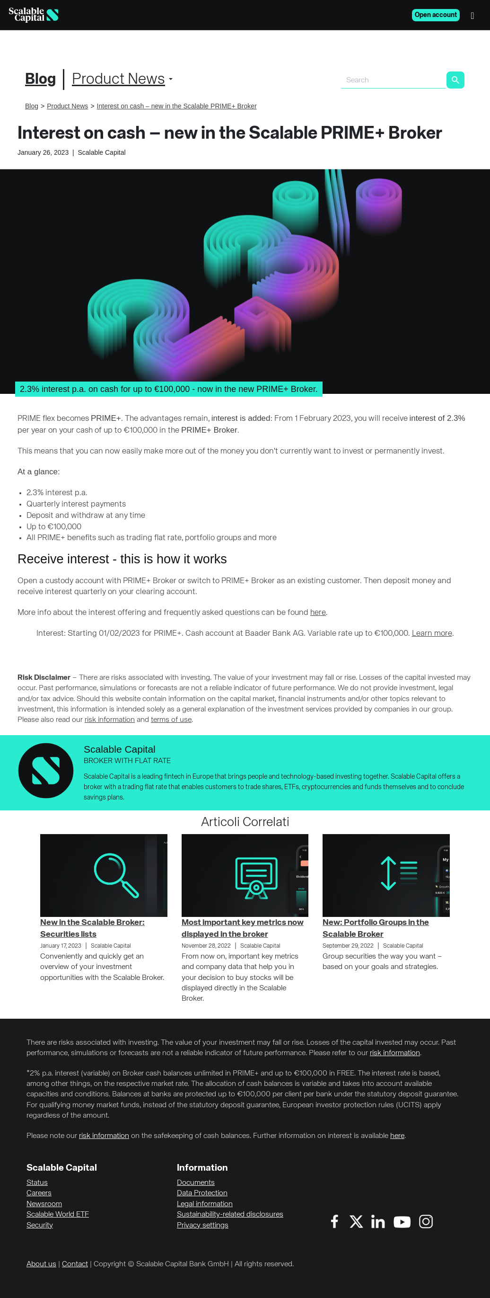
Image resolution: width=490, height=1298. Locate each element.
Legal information (205, 1204)
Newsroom (44, 1204)
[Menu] (475, 15)
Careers (39, 1193)
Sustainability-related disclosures (230, 1214)
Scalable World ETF (57, 1214)
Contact (75, 1264)
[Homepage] (33, 15)
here (318, 613)
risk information (110, 720)
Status (37, 1183)
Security (39, 1225)
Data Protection (202, 1193)
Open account (436, 15)
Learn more (432, 634)
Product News (118, 79)
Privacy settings (202, 1225)
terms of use (171, 720)
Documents (196, 1183)
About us (41, 1264)
